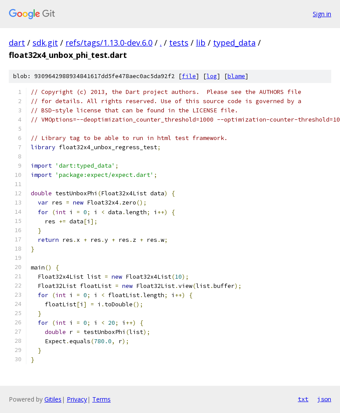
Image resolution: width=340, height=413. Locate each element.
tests (178, 42)
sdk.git (45, 42)
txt (303, 399)
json (324, 399)
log (211, 76)
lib (201, 42)
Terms (101, 399)
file (189, 76)
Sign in (322, 14)
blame (236, 76)
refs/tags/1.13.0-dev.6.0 (108, 42)
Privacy (77, 399)
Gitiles (52, 399)
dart (17, 42)
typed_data (234, 42)
